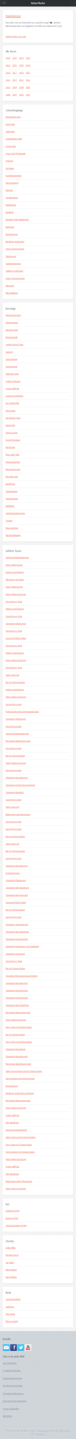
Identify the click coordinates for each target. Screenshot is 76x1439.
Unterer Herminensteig (15, 278)
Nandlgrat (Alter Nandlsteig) (17, 220)
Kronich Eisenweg (13, 440)
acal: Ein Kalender (10, 1363)
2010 (8, 87)
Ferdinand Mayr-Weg (14, 139)
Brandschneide (12, 337)
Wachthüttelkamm (13, 535)
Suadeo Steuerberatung (12, 1378)
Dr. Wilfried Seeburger (12, 1371)
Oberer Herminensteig (15, 249)
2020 (21, 65)
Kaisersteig (10, 425)
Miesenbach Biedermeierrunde (18, 741)
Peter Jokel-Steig (12, 455)
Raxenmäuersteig (13, 469)
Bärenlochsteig (12, 330)
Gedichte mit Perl (12, 1211)
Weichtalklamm (12, 293)
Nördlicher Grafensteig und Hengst (20, 1093)
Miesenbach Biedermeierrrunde (18, 1064)
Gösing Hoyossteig (13, 704)
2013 (14, 80)
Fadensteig (10, 132)
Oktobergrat (11, 256)
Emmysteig (10, 124)
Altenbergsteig (12, 323)
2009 (14, 87)
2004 (21, 95)
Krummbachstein (13, 873)
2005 (14, 95)
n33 (32, 1434)
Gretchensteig (11, 367)
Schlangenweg (11, 491)
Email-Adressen (13, 16)
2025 (14, 58)
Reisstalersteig (12, 477)
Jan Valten (10, 1263)
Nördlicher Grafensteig (15, 242)
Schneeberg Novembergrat (17, 778)
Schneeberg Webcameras (13, 1394)
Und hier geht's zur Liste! (16, 36)
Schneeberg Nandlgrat (15, 792)
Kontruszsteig (11, 433)
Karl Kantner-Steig (13, 418)
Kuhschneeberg (12, 183)
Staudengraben (12, 499)
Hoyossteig (10, 411)
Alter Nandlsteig (12, 1123)
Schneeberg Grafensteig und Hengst (20, 785)
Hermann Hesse (12, 1255)
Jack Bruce (10, 1307)
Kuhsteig (9, 190)
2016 (21, 73)
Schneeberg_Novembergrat (17, 925)
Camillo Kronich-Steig (14, 345)
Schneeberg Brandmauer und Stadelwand (22, 946)
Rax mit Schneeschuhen (15, 682)
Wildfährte (10, 506)
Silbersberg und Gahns (15, 580)
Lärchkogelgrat (12, 198)
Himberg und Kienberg (15, 609)
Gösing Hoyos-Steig (14, 602)
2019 (28, 65)
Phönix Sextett (12, 1321)
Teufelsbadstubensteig (15, 513)
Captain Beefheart (13, 1299)
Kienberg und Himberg (15, 572)
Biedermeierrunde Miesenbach (18, 814)
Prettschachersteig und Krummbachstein (22, 712)
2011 (28, 80)
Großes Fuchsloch (13, 381)
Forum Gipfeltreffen (11, 1409)
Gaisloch (9, 352)
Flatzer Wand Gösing (14, 565)
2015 (28, 73)
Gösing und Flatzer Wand (16, 638)
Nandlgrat (10, 212)
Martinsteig (10, 447)
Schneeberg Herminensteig (17, 895)
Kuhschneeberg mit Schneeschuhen (20, 1079)
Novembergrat (12, 234)
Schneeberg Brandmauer (16, 1049)
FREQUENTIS (7, 1416)
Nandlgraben (11, 205)
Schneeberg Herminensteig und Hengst (21, 976)
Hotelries (9, 161)
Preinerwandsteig (13, 462)
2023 (28, 58)
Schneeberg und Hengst (15, 954)
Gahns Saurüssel (12, 675)
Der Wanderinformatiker (13, 1386)
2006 (8, 95)
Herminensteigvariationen (16, 1130)
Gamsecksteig (11, 359)
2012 (21, 80)
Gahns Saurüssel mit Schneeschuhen (20, 1137)
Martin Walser (11, 1270)
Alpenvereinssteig (13, 315)
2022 (8, 65)
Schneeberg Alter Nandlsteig (17, 888)
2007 (28, 87)
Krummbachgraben (13, 176)
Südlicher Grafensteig (14, 271)
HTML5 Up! (63, 1431)
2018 (8, 73)
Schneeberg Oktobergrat (16, 624)
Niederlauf (10, 227)
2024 (21, 58)
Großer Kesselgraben (14, 396)
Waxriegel (10, 286)
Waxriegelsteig (12, 528)
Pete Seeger (10, 1314)
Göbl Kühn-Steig (12, 374)
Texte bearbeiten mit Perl (16, 1226)
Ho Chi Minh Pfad (12, 403)
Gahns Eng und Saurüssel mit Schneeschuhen (24, 1071)
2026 (8, 58)
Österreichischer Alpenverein (15, 1401)
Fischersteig (11, 146)
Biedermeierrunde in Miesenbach (19, 1181)
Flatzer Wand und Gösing (16, 594)
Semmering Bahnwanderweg (17, 558)
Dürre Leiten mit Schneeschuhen (19, 1027)
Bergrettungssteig (13, 117)
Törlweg (9, 521)
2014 (8, 80)
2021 (14, 65)
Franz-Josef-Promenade (15, 154)
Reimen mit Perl (12, 1218)
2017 (14, 73)
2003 (28, 95)
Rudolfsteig (10, 484)
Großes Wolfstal (12, 389)
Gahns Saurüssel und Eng (16, 1189)
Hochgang (10, 168)
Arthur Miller (11, 1248)
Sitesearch (40, 1434)
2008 (21, 87)
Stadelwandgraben (13, 264)
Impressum (42, 1431)
